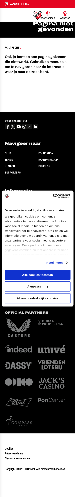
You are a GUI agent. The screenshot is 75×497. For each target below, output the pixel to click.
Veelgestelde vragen (19, 223)
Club (8, 176)
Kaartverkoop (48, 182)
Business (44, 188)
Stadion (10, 188)
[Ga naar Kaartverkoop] (47, 15)
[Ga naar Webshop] (65, 15)
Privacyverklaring (14, 476)
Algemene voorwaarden (17, 480)
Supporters (13, 195)
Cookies (9, 471)
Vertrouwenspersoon (20, 242)
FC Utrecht (12, 70)
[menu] (7, 15)
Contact (10, 229)
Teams (9, 182)
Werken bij (12, 236)
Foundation (45, 176)
